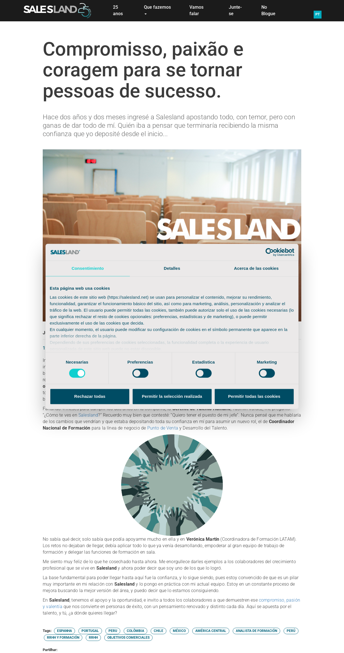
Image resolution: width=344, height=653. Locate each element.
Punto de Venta (162, 428)
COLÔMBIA (135, 631)
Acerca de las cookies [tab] (256, 268)
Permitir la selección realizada (172, 396)
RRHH (93, 638)
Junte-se (235, 10)
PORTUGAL (90, 631)
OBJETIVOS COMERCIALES (128, 638)
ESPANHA (64, 631)
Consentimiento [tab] (88, 268)
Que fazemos (157, 9)
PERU (112, 631)
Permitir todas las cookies (254, 396)
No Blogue (268, 10)
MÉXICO (179, 631)
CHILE (158, 631)
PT (317, 14)
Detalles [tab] (172, 268)
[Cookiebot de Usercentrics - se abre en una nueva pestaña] (269, 252)
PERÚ (291, 631)
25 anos (118, 10)
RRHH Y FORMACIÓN (63, 638)
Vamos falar (196, 10)
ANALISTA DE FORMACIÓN (256, 631)
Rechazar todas (89, 396)
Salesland (88, 415)
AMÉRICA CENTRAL (210, 631)
